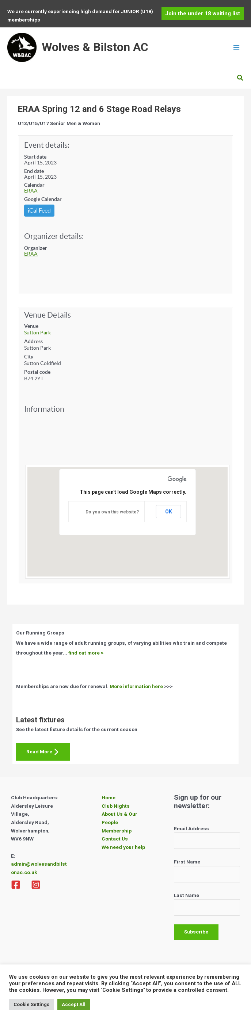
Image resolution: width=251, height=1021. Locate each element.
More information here (136, 686)
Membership (117, 831)
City (28, 357)
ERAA (31, 191)
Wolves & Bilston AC (95, 47)
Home (108, 797)
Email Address (191, 828)
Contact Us (115, 839)
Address (33, 341)
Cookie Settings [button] (31, 1004)
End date (34, 171)
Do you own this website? (112, 512)
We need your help (123, 847)
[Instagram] (36, 884)
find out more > (86, 653)
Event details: (46, 145)
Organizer (35, 248)
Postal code (37, 372)
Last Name (186, 895)
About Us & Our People (119, 818)
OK (168, 512)
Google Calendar (43, 199)
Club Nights (116, 806)
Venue (31, 326)
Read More (43, 752)
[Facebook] (15, 884)
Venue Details (47, 315)
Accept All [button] (73, 1004)
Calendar (34, 185)
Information (44, 409)
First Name (187, 862)
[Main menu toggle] (236, 47)
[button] (202, 13)
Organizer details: (54, 236)
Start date (35, 157)
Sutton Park (37, 332)
